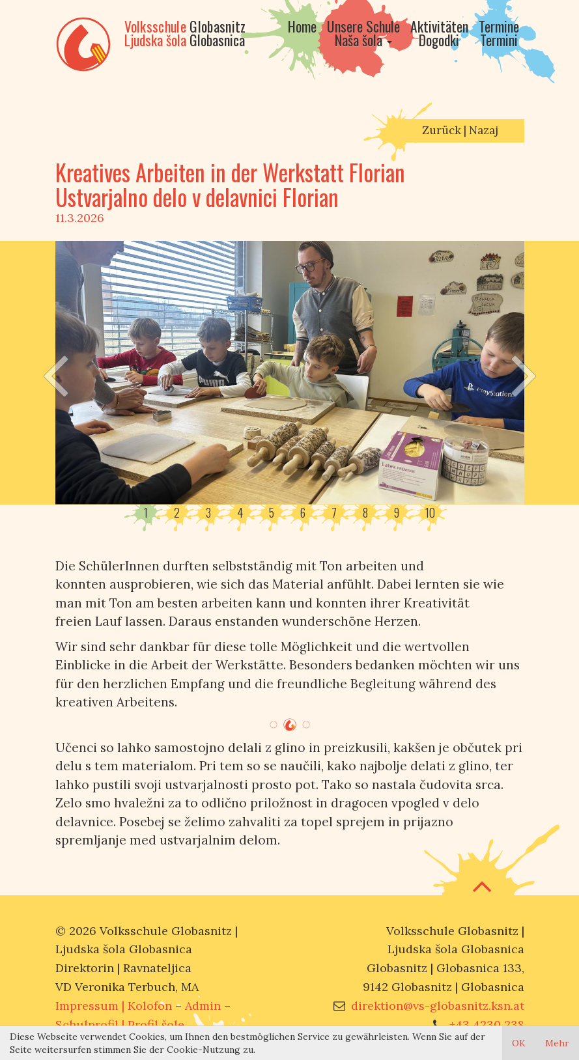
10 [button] (430, 513)
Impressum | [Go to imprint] (113, 1005)
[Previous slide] (55, 372)
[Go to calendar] (498, 39)
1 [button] (146, 513)
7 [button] (334, 513)
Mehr (557, 1043)
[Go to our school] (363, 39)
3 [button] (208, 513)
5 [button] (271, 513)
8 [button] (365, 513)
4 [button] (240, 513)
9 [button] (396, 513)
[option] (289, 373)
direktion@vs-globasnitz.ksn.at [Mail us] (437, 1005)
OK (519, 1043)
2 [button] (177, 513)
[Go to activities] (439, 39)
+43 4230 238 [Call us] (486, 1024)
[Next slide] (524, 372)
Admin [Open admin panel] (203, 1005)
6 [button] (302, 513)
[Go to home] (302, 39)
